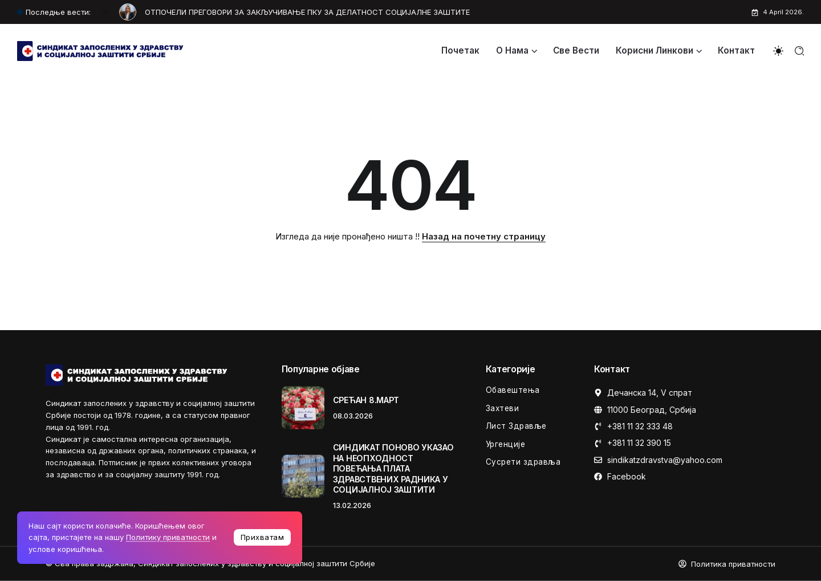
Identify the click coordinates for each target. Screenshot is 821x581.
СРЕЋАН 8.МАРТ (366, 400)
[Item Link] (303, 408)
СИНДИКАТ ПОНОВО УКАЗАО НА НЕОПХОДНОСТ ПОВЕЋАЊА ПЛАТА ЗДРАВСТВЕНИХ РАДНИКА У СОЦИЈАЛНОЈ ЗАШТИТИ (393, 468)
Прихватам (262, 537)
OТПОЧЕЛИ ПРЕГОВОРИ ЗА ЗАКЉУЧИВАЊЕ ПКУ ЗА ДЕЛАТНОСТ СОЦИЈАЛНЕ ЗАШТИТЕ (307, 12)
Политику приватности (168, 537)
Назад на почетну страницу (484, 236)
